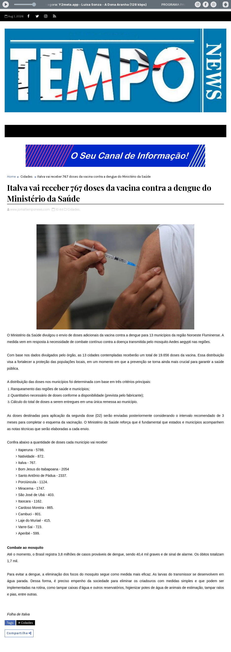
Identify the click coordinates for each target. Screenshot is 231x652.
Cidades (26, 176)
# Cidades (25, 623)
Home (11, 176)
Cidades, (74, 209)
